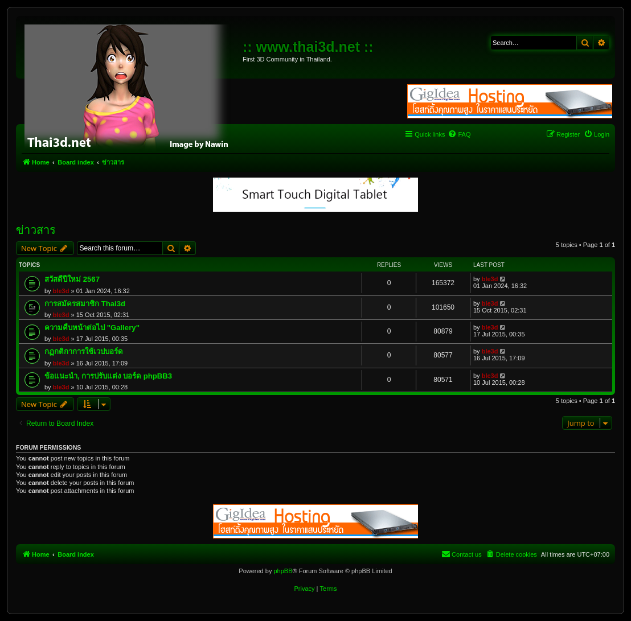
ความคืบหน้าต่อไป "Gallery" (92, 327)
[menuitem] (459, 134)
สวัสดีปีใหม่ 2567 (72, 279)
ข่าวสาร (36, 230)
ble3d (61, 290)
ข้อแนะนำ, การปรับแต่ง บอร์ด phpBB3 (108, 376)
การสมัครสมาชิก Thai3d (84, 303)
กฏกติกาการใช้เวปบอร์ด (83, 351)
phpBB (282, 570)
